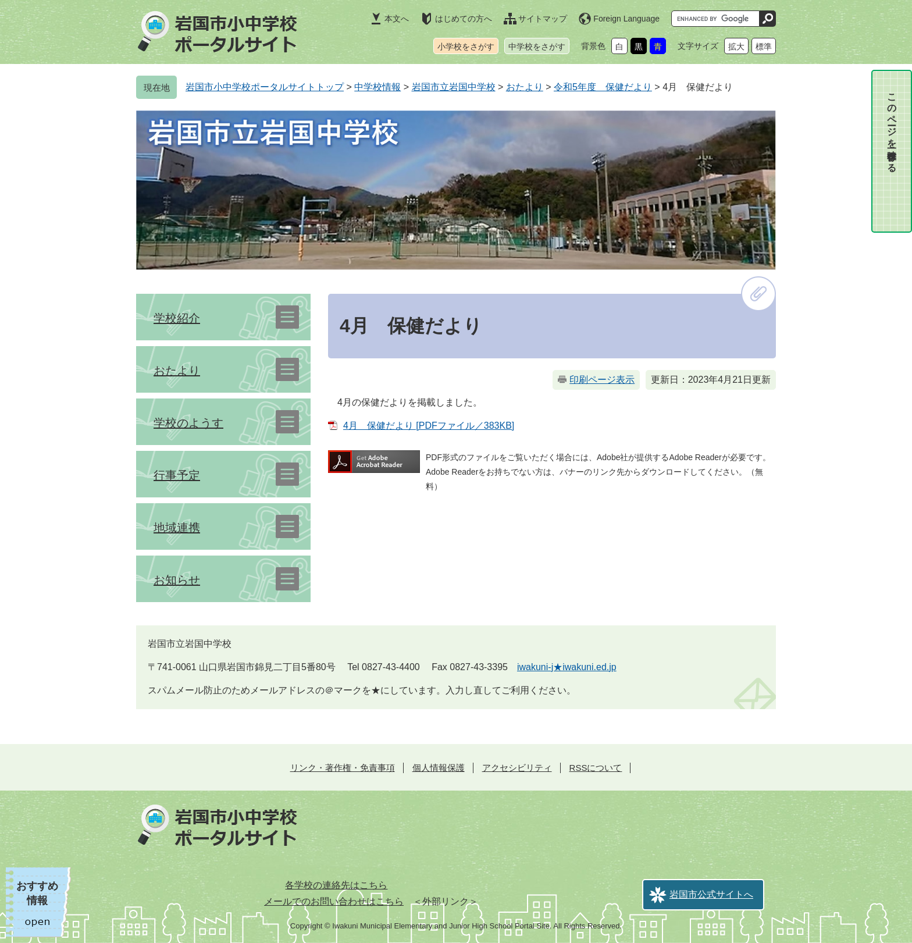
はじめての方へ (463, 18)
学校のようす (188, 423)
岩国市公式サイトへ (711, 894)
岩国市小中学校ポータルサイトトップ (265, 87)
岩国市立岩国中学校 (454, 87)
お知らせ (177, 580)
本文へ (396, 18)
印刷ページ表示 (602, 380)
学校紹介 (177, 318)
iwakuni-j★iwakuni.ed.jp (567, 667)
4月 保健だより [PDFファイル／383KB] (428, 425)
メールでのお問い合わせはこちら (334, 901)
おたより (524, 87)
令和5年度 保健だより (603, 87)
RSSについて (595, 768)
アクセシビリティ (517, 768)
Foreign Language (626, 18)
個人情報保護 (438, 768)
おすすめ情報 (37, 893)
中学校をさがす (536, 46)
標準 (764, 46)
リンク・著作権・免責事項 (342, 768)
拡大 (736, 46)
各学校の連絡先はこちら (336, 885)
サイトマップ (542, 18)
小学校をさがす (465, 46)
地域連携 (177, 527)
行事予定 (177, 475)
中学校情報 (377, 87)
